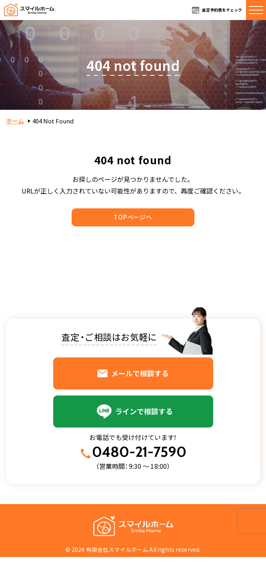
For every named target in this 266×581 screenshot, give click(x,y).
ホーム (15, 121)
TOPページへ (133, 217)
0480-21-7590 (139, 451)
